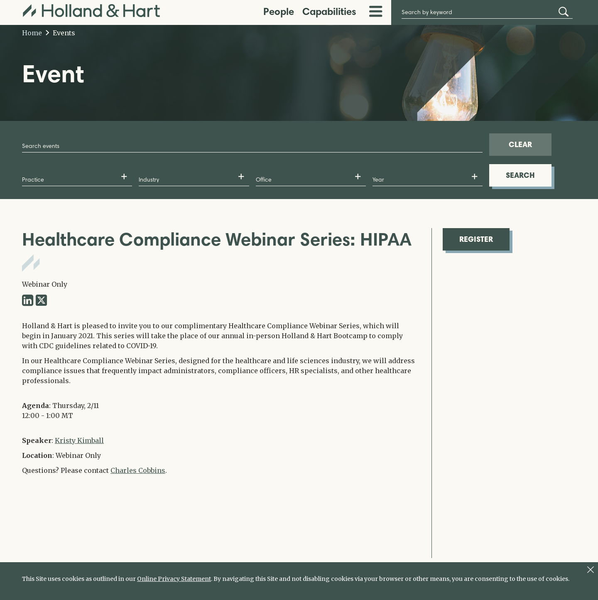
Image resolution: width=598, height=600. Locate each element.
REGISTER (476, 239)
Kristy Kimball (79, 440)
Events (60, 33)
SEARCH (520, 175)
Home (32, 33)
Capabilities (329, 11)
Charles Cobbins (137, 470)
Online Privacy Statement (174, 579)
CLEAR (520, 144)
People (278, 11)
